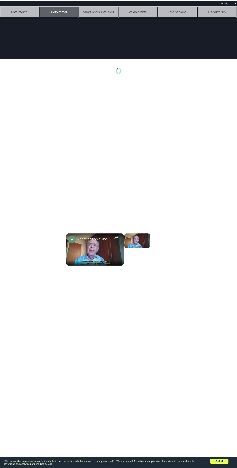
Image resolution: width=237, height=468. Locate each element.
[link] (72, 239)
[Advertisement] (28, 137)
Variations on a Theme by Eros (94, 239)
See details (46, 464)
